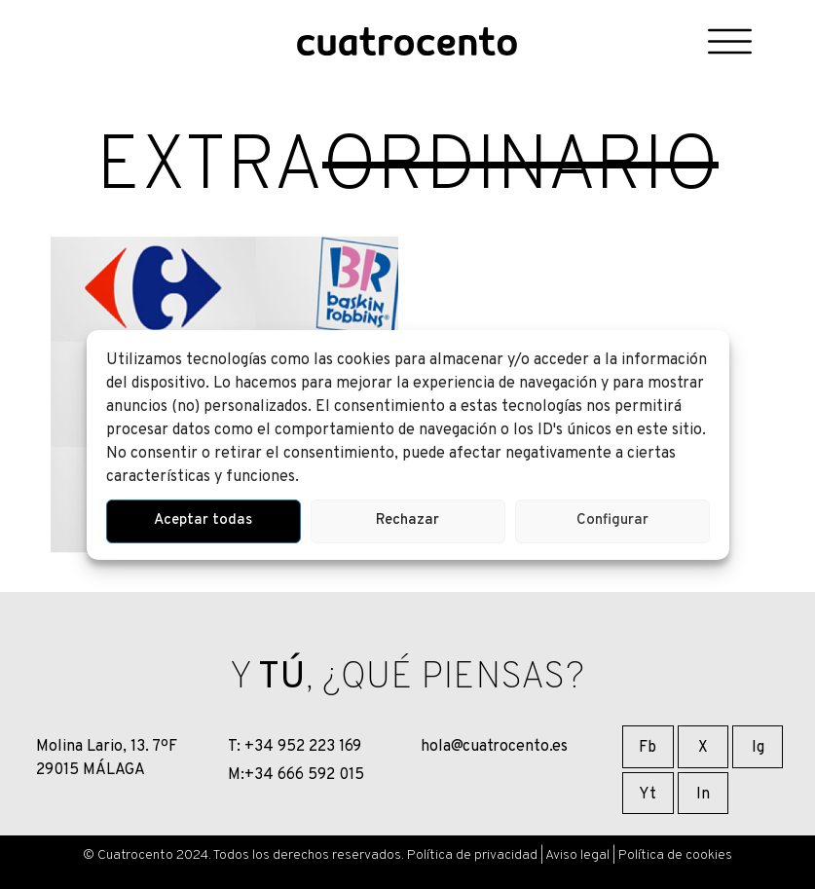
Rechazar (407, 520)
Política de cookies (675, 855)
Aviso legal (577, 855)
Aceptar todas (203, 520)
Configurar (612, 520)
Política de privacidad (472, 855)
